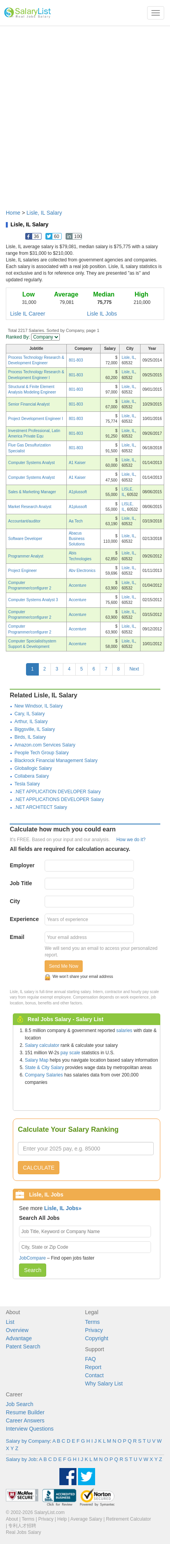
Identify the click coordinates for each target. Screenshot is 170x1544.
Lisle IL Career (27, 314)
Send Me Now (63, 966)
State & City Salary (44, 1067)
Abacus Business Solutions (77, 539)
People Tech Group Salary (41, 752)
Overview (17, 1330)
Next (134, 669)
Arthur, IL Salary (31, 721)
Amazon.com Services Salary (44, 745)
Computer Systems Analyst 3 (33, 600)
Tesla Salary (27, 784)
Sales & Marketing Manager (32, 492)
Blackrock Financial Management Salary (55, 760)
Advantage (19, 1338)
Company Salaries (44, 1075)
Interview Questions (30, 1429)
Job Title (21, 883)
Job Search (19, 1404)
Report (93, 1367)
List (10, 1322)
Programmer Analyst (25, 556)
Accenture (77, 585)
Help (62, 1519)
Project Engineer (22, 570)
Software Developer (25, 538)
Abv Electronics (82, 570)
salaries (124, 1030)
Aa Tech (76, 521)
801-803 (76, 360)
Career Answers (25, 1420)
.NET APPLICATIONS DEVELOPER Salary (59, 799)
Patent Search (23, 1346)
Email (17, 937)
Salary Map (37, 1060)
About (12, 1519)
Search (32, 1270)
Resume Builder (25, 1412)
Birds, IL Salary (30, 737)
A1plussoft (78, 492)
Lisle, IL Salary (44, 213)
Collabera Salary (31, 776)
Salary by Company (28, 1441)
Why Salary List (104, 1383)
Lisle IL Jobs (102, 314)
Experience (24, 919)
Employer (22, 865)
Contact (94, 1375)
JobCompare (32, 1258)
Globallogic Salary (33, 768)
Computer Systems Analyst (31, 463)
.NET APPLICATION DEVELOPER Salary (57, 791)
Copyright (96, 1338)
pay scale (70, 1052)
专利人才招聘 (22, 1525)
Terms (92, 1322)
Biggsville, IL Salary (34, 729)
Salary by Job (21, 1459)
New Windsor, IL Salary (38, 706)
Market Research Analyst (29, 507)
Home (13, 213)
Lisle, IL (128, 357)
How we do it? (131, 839)
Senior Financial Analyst (29, 404)
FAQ (90, 1359)
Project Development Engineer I (35, 418)
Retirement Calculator (128, 1519)
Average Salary (86, 1519)
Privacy (94, 1330)
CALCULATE (38, 1168)
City (15, 901)
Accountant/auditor (24, 521)
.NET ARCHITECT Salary (40, 807)
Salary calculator (42, 1045)
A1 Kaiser (77, 463)
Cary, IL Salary (29, 713)
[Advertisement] (85, 113)
